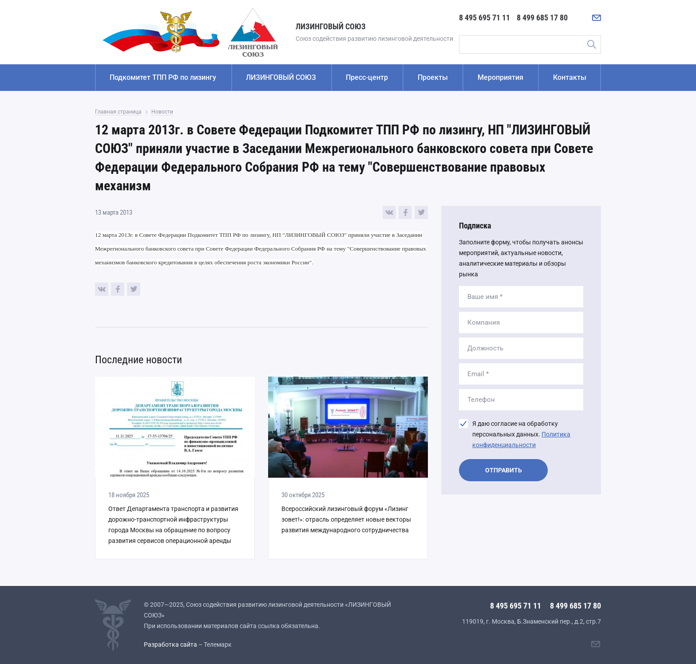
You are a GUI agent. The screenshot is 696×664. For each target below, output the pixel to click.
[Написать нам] (596, 17)
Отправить (503, 470)
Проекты (433, 77)
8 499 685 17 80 (542, 17)
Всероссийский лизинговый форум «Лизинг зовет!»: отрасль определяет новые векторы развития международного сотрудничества (346, 519)
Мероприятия (500, 77)
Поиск (591, 44)
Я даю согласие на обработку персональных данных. (521, 434)
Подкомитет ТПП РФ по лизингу (163, 77)
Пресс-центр (367, 77)
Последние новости (138, 360)
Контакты (569, 77)
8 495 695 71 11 (484, 17)
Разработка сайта (170, 644)
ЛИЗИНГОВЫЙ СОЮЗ (281, 77)
